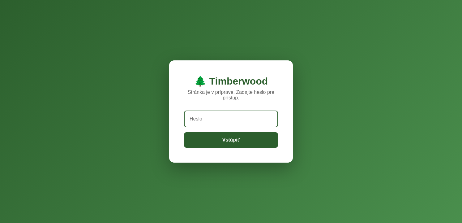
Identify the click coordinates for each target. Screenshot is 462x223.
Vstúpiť (231, 139)
